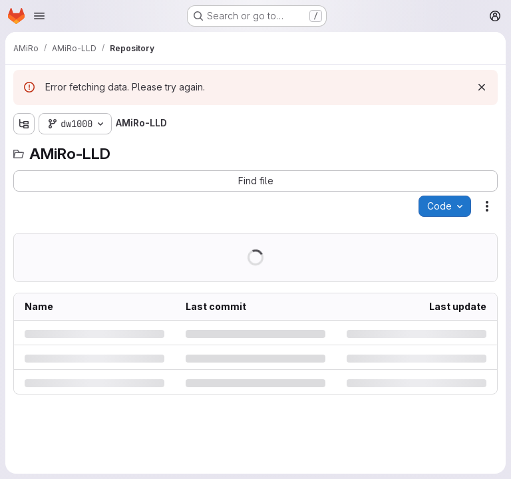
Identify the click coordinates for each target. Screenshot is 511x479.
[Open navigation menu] (39, 16)
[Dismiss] (482, 87)
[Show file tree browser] (24, 123)
